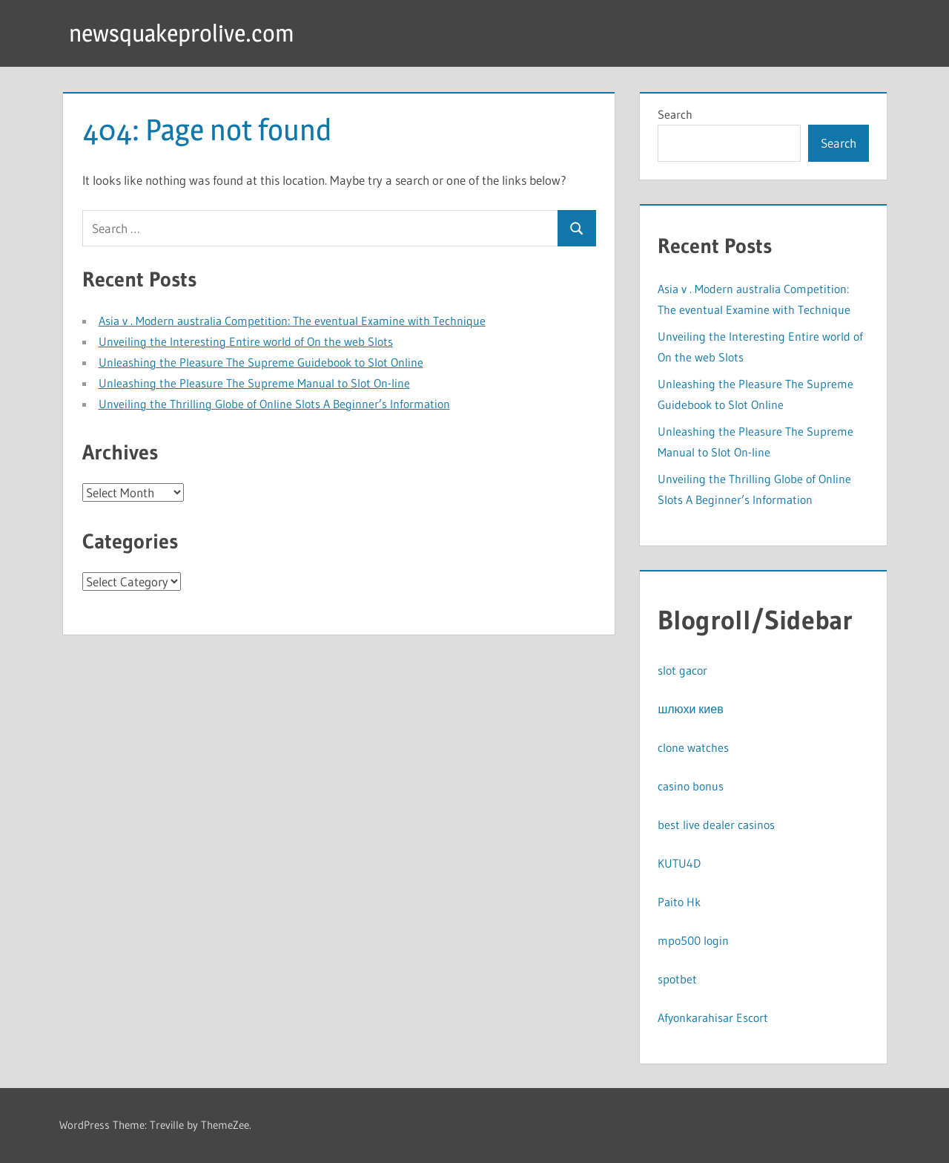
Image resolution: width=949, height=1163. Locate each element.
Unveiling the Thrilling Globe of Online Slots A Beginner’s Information (274, 403)
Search (675, 114)
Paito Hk (679, 901)
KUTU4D (679, 863)
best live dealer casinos (716, 824)
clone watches (693, 747)
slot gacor (682, 670)
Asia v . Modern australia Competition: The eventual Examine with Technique (292, 320)
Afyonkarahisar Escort (713, 1017)
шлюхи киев (690, 708)
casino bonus (691, 786)
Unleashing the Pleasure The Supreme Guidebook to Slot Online (261, 362)
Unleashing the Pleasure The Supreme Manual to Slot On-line (254, 383)
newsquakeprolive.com (181, 33)
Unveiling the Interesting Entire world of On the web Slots (246, 341)
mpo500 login (693, 940)
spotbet (677, 979)
